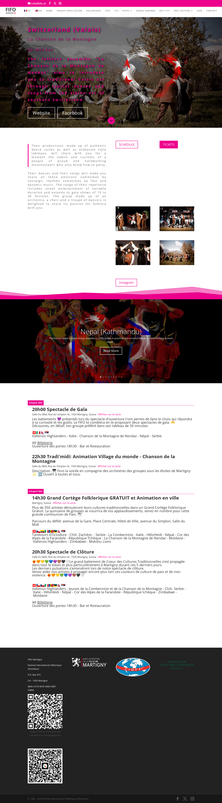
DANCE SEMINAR (145, 11)
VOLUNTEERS (93, 11)
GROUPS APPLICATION (69, 11)
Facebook (72, 113)
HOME (49, 11)
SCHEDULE (127, 144)
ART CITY (164, 11)
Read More (111, 351)
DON (199, 11)
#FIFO (126, 11)
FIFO (107, 11)
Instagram (126, 282)
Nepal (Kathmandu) (111, 331)
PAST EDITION (182, 11)
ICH (116, 11)
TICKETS (169, 144)
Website (41, 113)
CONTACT (211, 11)
